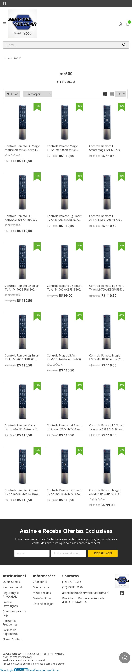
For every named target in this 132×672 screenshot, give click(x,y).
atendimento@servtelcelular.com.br (85, 593)
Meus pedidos (42, 593)
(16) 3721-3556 (71, 582)
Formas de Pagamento (10, 632)
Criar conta (40, 582)
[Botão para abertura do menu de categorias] (4, 23)
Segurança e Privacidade (11, 594)
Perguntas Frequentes (10, 622)
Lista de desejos (43, 604)
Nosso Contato (12, 639)
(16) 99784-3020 (72, 587)
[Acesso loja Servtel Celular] (121, 24)
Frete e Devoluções (10, 604)
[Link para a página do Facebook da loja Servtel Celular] (4, 3)
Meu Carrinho (42, 598)
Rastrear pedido (13, 587)
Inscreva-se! (103, 553)
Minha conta (41, 587)
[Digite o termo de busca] (61, 45)
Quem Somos (11, 582)
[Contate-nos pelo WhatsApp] (124, 657)
